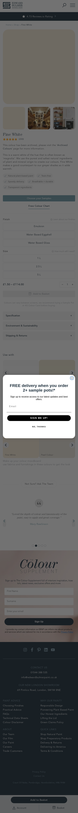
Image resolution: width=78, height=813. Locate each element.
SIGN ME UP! (39, 418)
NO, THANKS (39, 427)
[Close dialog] (72, 378)
